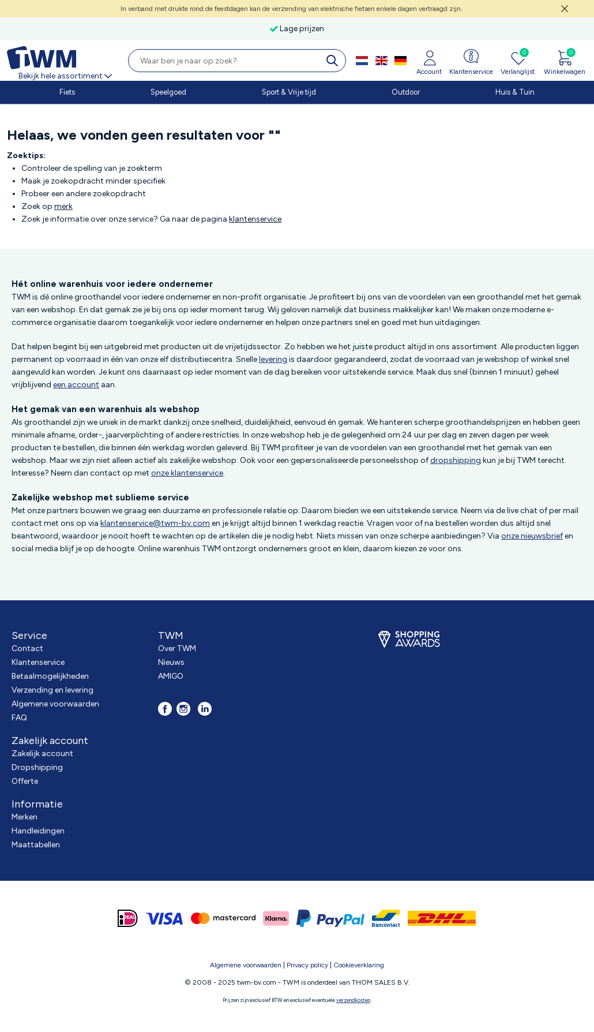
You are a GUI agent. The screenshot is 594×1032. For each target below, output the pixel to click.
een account (76, 385)
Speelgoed (168, 92)
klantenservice (255, 219)
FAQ (19, 718)
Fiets (67, 92)
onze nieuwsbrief (532, 536)
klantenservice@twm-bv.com (155, 523)
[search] (334, 60)
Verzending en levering (52, 690)
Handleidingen (38, 831)
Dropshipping (37, 767)
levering (273, 359)
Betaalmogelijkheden (50, 676)
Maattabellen (36, 845)
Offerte (25, 781)
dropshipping (455, 460)
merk (63, 206)
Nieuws (171, 662)
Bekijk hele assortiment (66, 75)
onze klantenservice (187, 473)
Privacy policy (307, 965)
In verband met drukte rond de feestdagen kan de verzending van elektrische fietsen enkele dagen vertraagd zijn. (292, 9)
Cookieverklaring (358, 965)
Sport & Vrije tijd (289, 92)
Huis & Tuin (515, 92)
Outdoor (406, 92)
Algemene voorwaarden (55, 704)
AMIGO (170, 676)
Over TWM (177, 648)
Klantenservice (38, 662)
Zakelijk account (42, 753)
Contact (27, 648)
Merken (24, 817)
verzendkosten (353, 1000)
